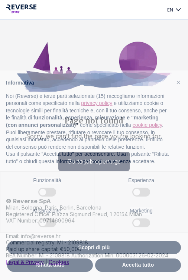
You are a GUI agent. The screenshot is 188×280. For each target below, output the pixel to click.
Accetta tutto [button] (138, 265)
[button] (178, 82)
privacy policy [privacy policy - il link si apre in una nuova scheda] (96, 103)
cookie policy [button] (147, 125)
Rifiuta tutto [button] (50, 265)
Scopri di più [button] (94, 247)
